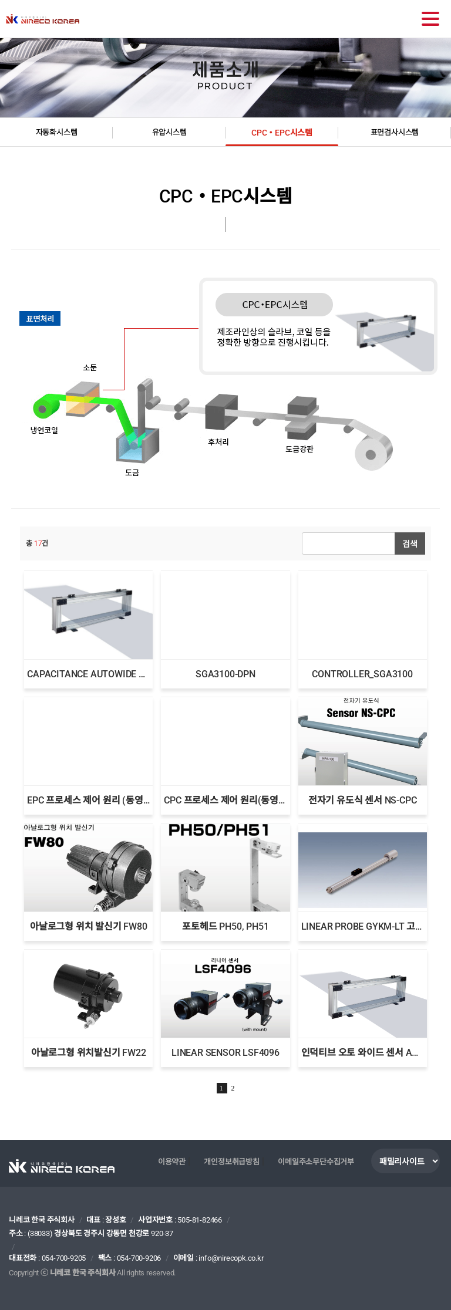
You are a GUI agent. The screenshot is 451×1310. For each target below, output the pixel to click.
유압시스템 (169, 132)
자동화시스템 (57, 132)
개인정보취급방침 (231, 1161)
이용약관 (172, 1161)
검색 (410, 543)
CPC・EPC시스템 (281, 132)
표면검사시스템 (395, 132)
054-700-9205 (64, 1258)
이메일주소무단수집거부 (316, 1161)
